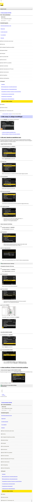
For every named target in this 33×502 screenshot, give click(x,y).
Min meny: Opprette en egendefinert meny (9, 132)
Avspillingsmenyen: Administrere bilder (7, 94)
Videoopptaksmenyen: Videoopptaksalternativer (9, 89)
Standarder (3, 84)
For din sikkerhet (3, 424)
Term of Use (3, 395)
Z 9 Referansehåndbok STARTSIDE (6, 12)
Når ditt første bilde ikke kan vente (6, 25)
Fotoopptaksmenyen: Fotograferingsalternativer (9, 86)
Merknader (3, 427)
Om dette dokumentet (4, 421)
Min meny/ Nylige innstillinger (6, 101)
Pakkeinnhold (3, 28)
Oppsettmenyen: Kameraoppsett (6, 96)
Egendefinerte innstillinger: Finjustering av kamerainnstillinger (11, 91)
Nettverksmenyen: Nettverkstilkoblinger (8, 488)
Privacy (3, 394)
